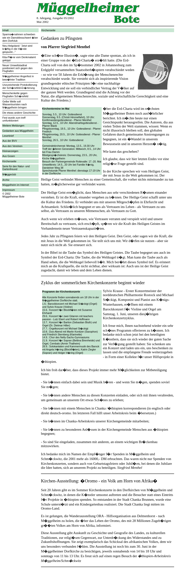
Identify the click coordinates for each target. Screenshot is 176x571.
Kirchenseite (9, 161)
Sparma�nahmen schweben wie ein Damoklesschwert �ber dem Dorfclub (20, 37)
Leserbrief (8, 135)
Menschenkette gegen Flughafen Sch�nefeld (15, 95)
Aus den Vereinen (12, 146)
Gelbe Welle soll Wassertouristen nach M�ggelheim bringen (14, 104)
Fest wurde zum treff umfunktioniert (13, 119)
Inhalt (5, 30)
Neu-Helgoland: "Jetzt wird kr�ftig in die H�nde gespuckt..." (17, 48)
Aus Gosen (8, 156)
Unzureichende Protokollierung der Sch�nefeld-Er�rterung (19, 86)
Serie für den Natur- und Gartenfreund (16, 168)
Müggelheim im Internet (15, 184)
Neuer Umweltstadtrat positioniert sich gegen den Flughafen (17, 68)
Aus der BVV (9, 140)
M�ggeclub (9, 174)
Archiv (6, 179)
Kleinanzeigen (10, 151)
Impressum (8, 189)
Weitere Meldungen (13, 125)
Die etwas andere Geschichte (18, 112)
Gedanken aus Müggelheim (17, 130)
